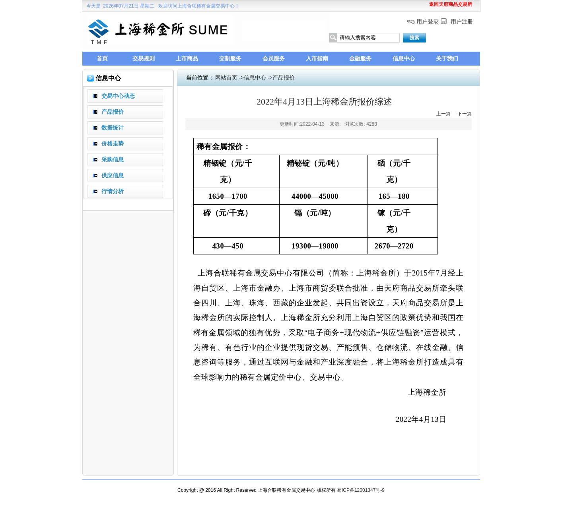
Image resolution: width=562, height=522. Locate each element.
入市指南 (317, 59)
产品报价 (283, 78)
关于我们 (447, 59)
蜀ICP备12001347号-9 (361, 490)
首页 (102, 59)
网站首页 (226, 78)
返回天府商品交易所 (450, 4)
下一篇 (464, 113)
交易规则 (143, 59)
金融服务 (360, 59)
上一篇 (443, 113)
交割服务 (230, 59)
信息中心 (404, 59)
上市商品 (187, 59)
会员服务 (274, 59)
